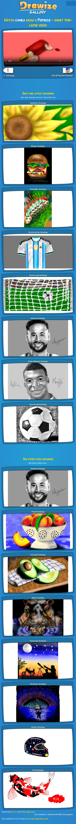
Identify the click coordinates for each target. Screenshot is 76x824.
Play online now (28, 812)
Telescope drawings (38, 641)
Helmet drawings (38, 727)
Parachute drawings (38, 684)
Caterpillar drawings (38, 189)
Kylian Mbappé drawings (38, 361)
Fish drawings (38, 770)
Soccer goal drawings (38, 275)
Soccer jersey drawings (38, 232)
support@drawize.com (39, 819)
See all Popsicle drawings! (62, 76)
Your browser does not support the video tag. (38, 48)
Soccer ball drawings (38, 404)
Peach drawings (38, 512)
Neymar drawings (38, 318)
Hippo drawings (38, 598)
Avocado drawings (38, 555)
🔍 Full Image (9, 76)
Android (51, 814)
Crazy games (67, 814)
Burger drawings (38, 146)
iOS (56, 814)
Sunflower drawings (38, 103)
